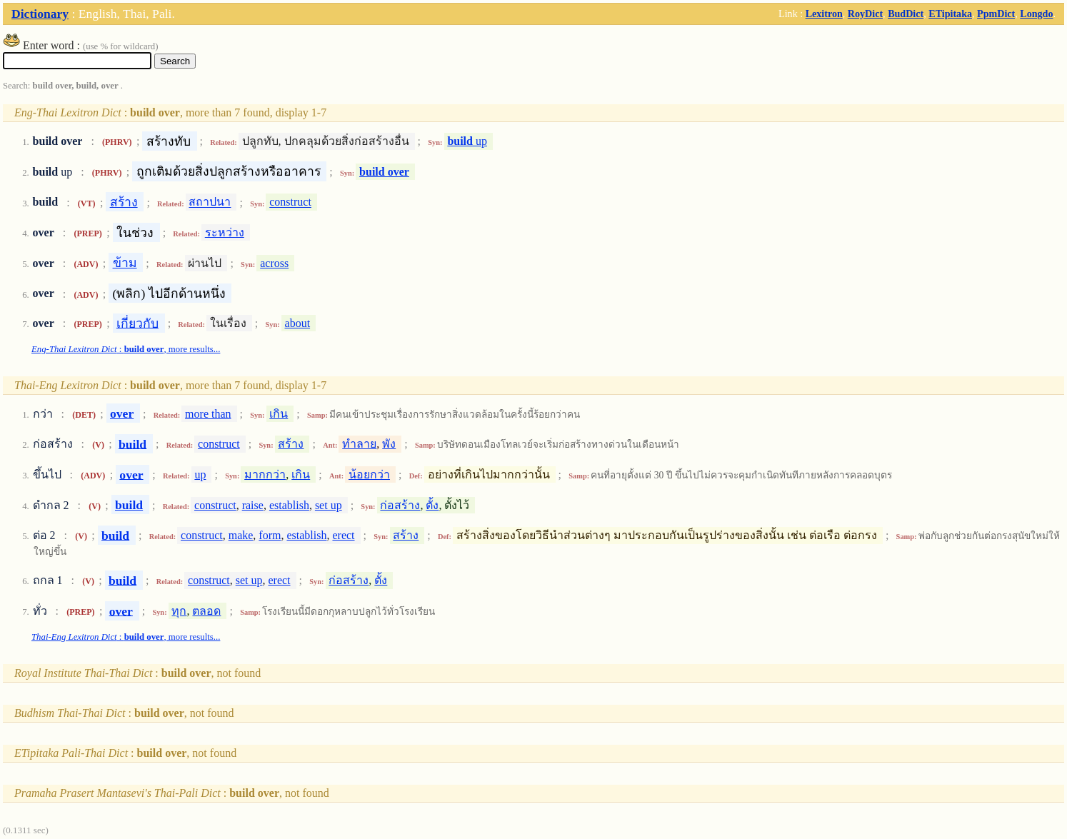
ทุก (178, 611)
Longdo (1036, 13)
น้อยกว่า (369, 474)
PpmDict (996, 13)
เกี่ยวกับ (137, 323)
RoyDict (865, 13)
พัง (389, 444)
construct (290, 202)
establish (289, 505)
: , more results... (125, 349)
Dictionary (40, 13)
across (274, 263)
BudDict (905, 13)
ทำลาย (359, 444)
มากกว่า (265, 474)
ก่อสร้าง (400, 505)
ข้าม (125, 263)
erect (343, 535)
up (467, 141)
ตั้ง (432, 505)
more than (208, 414)
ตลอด (206, 611)
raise (253, 505)
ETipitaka (950, 13)
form (270, 535)
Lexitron (824, 13)
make (241, 535)
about (298, 323)
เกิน (278, 414)
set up (328, 505)
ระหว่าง (224, 232)
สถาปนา (210, 202)
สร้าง (124, 202)
